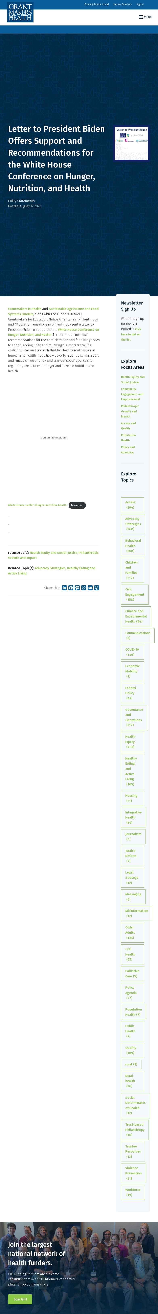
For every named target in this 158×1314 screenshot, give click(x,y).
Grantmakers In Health (24, 309)
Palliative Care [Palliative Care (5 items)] (132, 974)
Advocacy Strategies (50, 568)
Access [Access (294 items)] (130, 505)
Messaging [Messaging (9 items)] (133, 897)
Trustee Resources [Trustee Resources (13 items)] (133, 1151)
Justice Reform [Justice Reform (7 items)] (130, 856)
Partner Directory (122, 4)
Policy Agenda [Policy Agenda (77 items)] (131, 993)
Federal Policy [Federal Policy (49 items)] (130, 693)
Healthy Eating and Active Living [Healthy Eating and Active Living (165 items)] (131, 772)
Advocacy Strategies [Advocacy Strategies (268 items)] (133, 524)
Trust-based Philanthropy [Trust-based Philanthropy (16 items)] (134, 1130)
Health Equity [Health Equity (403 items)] (130, 742)
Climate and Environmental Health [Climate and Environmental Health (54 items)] (136, 616)
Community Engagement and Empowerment (132, 394)
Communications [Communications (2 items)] (137, 636)
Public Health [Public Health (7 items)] (130, 1031)
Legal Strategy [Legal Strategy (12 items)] (131, 877)
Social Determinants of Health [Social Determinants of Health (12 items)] (135, 1106)
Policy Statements (21, 201)
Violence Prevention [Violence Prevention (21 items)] (133, 1173)
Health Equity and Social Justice (53, 553)
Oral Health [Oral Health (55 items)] (130, 954)
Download (77, 505)
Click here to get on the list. (131, 334)
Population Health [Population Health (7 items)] (133, 1012)
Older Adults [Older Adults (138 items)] (130, 932)
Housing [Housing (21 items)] (131, 798)
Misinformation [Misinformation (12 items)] (136, 914)
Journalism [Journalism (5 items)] (133, 837)
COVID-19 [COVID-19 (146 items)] (132, 652)
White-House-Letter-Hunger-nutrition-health (37, 505)
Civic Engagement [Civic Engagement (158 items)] (134, 594)
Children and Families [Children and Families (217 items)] (131, 571)
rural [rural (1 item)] (131, 1064)
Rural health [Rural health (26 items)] (130, 1081)
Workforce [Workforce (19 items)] (133, 1193)
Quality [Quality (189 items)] (130, 1051)
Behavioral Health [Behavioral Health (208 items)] (133, 546)
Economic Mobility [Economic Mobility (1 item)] (132, 671)
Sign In (140, 4)
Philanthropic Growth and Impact (130, 411)
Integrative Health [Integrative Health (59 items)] (133, 817)
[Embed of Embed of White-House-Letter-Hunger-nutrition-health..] (54, 437)
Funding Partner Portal (97, 4)
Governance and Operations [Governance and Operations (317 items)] (134, 718)
